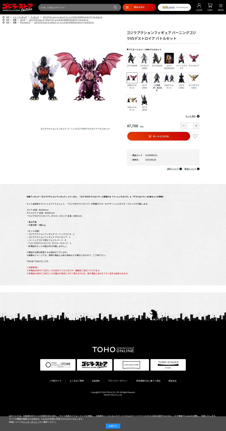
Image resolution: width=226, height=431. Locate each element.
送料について (173, 168)
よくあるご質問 (77, 380)
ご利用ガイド (55, 380)
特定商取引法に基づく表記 (148, 380)
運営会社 (172, 380)
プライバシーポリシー (118, 380)
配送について (190, 168)
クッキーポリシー (31, 421)
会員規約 (96, 380)
